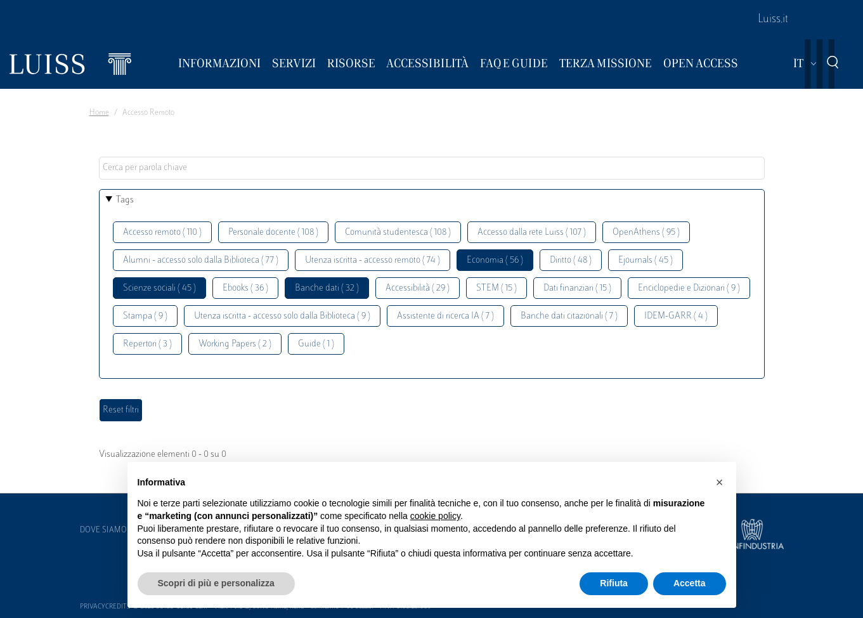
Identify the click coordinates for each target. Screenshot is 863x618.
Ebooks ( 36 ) (245, 288)
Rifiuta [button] (614, 583)
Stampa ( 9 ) (145, 316)
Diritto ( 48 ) (571, 260)
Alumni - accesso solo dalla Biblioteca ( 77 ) (200, 260)
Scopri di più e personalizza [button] (216, 583)
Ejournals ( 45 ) (645, 260)
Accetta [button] (689, 583)
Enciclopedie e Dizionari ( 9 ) (689, 288)
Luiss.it (773, 19)
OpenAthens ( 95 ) (646, 232)
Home (99, 113)
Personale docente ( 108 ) (273, 232)
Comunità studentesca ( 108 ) (398, 232)
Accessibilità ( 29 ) (418, 288)
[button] (720, 482)
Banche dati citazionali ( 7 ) (569, 316)
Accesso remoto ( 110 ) (162, 232)
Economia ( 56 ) (495, 260)
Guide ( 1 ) (316, 344)
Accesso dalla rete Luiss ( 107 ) (531, 232)
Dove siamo (103, 530)
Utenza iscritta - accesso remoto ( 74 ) (372, 260)
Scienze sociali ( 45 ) (159, 288)
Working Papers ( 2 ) (234, 344)
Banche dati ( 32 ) (327, 288)
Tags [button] (125, 200)
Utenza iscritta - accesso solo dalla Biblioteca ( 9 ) (282, 316)
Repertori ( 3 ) (147, 344)
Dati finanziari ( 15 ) (577, 288)
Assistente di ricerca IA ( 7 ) (445, 316)
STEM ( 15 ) (496, 288)
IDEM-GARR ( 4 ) (676, 316)
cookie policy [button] (435, 516)
